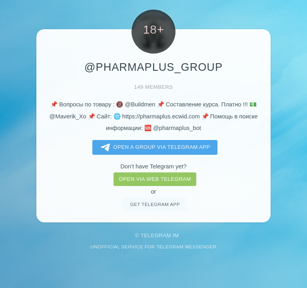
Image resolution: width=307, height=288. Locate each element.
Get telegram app (154, 204)
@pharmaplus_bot (177, 128)
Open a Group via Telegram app (154, 148)
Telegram (156, 235)
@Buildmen (140, 104)
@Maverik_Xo (67, 116)
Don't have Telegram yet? (153, 166)
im (176, 235)
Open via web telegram (155, 179)
